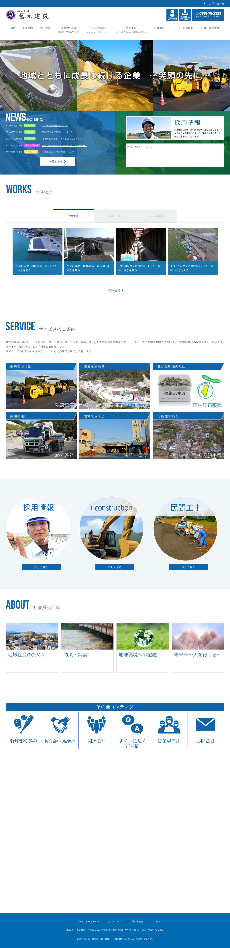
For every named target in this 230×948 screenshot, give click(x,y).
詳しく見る (41, 567)
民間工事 (131, 29)
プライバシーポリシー (88, 921)
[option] (37, 251)
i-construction (69, 29)
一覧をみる (57, 161)
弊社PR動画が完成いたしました (57, 132)
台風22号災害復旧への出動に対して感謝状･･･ (64, 145)
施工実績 (45, 27)
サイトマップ (114, 921)
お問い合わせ (216, 3)
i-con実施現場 (156, 216)
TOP (12, 27)
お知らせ (29, 125)
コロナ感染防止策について (55, 126)
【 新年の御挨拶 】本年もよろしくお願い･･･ (64, 139)
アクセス (156, 921)
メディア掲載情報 (183, 27)
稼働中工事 (115, 216)
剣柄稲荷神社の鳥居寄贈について (58, 152)
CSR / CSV (31, 152)
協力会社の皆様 (210, 27)
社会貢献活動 (97, 29)
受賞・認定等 (31, 145)
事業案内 (27, 27)
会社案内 (159, 27)
